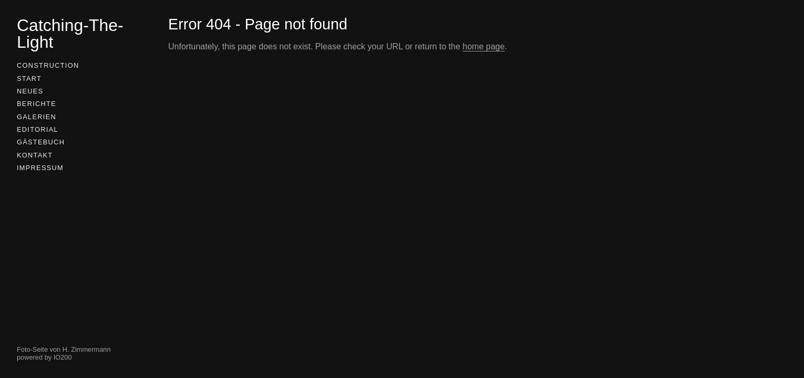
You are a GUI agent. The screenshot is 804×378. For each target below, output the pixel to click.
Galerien (36, 117)
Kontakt (35, 155)
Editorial (37, 129)
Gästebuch (41, 142)
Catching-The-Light (70, 33)
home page (483, 46)
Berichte (36, 104)
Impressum (40, 168)
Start (29, 78)
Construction (48, 65)
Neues (30, 91)
